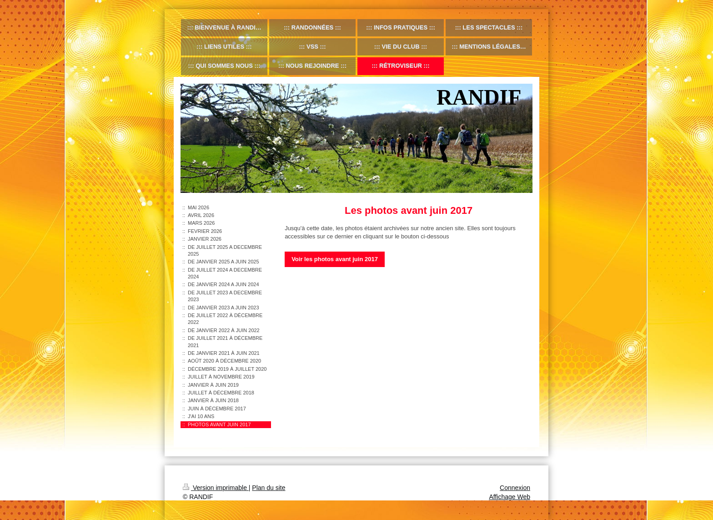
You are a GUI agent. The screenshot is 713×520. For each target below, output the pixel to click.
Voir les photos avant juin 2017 (334, 259)
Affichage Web (509, 496)
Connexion (515, 487)
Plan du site (268, 487)
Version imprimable (216, 487)
